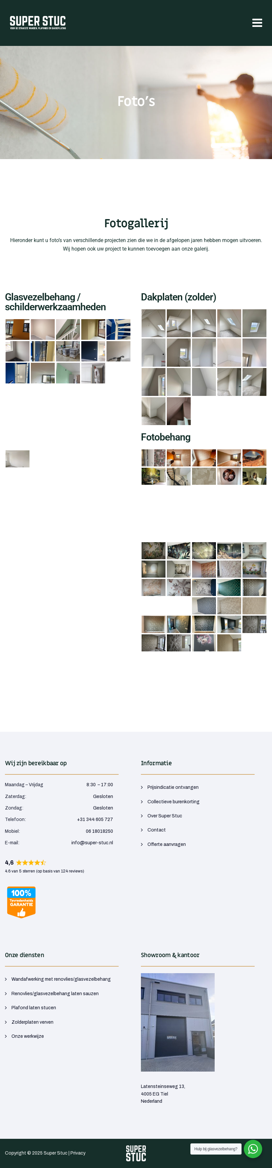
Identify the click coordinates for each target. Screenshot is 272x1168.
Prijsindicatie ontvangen (173, 787)
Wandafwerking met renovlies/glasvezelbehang (61, 979)
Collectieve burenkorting (173, 801)
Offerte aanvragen (166, 844)
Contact (156, 830)
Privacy (78, 1153)
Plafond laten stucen (33, 1007)
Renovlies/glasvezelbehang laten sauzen (55, 993)
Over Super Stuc (164, 815)
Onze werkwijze (27, 1036)
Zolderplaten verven (32, 1022)
